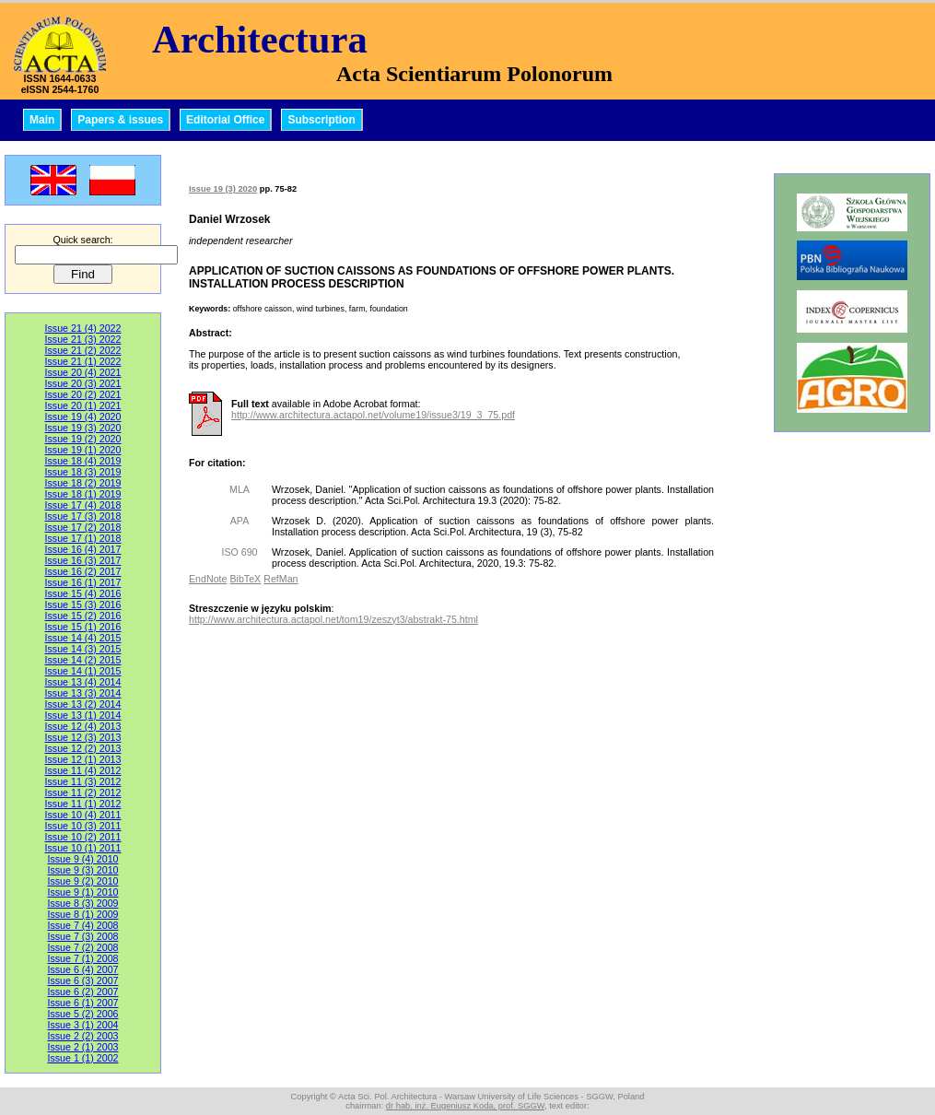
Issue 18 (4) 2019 (83, 460)
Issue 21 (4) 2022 (83, 328)
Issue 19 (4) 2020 (83, 416)
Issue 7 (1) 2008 (82, 958)
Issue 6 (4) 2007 (82, 969)
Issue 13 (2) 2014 (83, 704)
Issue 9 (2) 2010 (82, 880)
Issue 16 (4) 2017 (83, 549)
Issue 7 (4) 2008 (82, 925)
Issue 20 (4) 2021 (83, 372)
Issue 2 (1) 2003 (82, 1046)
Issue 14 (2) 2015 (83, 659)
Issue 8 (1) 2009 (82, 914)
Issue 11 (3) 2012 (83, 781)
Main (41, 119)
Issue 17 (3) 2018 (83, 516)
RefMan (280, 578)
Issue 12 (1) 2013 (83, 759)
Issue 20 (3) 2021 (83, 383)
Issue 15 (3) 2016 (83, 604)
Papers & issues (120, 119)
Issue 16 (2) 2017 (83, 571)
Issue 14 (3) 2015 (83, 648)
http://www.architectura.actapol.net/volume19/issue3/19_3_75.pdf (373, 414)
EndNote (208, 578)
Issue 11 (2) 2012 (83, 792)
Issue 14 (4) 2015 (83, 637)
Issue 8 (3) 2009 (82, 903)
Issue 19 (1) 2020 (83, 449)
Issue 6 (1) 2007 (82, 1002)
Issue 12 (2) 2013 (83, 748)
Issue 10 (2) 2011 (83, 836)
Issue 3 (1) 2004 (82, 1024)
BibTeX (245, 578)
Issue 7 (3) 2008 (82, 936)
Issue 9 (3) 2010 (82, 869)
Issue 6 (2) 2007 (82, 991)
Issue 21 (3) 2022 (83, 339)
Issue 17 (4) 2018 (83, 505)
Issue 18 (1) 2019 (83, 493)
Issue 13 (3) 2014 (83, 692)
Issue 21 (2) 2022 (83, 350)
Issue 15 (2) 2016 (83, 615)
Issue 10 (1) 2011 (83, 847)
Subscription (321, 119)
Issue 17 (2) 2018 (83, 527)
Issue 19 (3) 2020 (83, 427)
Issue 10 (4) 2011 (83, 814)
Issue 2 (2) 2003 (82, 1035)
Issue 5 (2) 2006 (82, 1013)
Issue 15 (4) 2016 (83, 593)
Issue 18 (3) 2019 (83, 471)
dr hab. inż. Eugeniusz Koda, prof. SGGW (465, 1105)
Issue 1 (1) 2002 (82, 1057)
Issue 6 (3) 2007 (82, 980)
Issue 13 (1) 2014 (83, 715)
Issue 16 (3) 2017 (83, 560)
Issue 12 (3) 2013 (83, 737)
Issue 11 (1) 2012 (83, 803)
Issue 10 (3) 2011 (83, 825)
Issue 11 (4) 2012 (83, 770)
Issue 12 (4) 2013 (83, 726)
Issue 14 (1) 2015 (83, 670)
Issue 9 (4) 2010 (82, 858)
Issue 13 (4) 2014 (83, 681)
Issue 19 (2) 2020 (83, 438)
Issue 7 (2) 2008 (82, 947)
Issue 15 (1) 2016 (83, 626)
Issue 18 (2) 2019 (83, 482)
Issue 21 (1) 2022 (83, 361)
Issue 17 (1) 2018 (83, 538)
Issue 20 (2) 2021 (83, 394)
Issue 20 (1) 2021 (83, 405)
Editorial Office (225, 119)
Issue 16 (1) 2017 (83, 582)
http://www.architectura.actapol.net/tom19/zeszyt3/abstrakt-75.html (333, 619)
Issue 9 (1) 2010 (82, 892)
